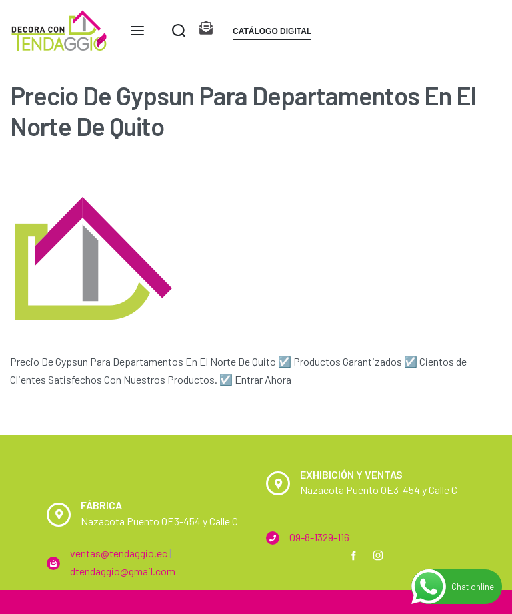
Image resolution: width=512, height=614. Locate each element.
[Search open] (178, 30)
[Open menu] (137, 30)
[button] (272, 33)
